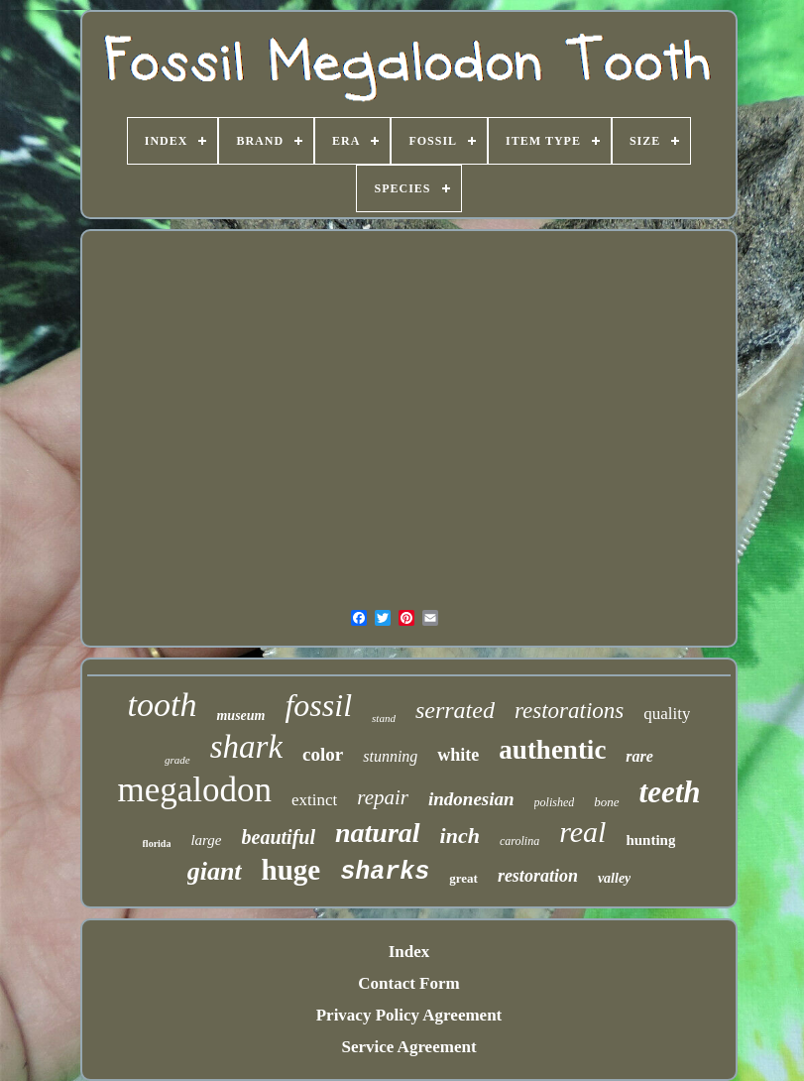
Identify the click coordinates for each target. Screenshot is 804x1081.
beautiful (278, 837)
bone (606, 801)
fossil (318, 705)
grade (177, 760)
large (205, 840)
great (463, 878)
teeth (670, 792)
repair (382, 797)
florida (157, 843)
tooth (162, 704)
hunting (650, 840)
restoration (538, 876)
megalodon (194, 790)
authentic (552, 750)
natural (377, 832)
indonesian (471, 798)
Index (409, 951)
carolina (519, 841)
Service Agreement (408, 1046)
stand (384, 718)
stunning (390, 756)
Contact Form (408, 983)
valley (614, 878)
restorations (569, 710)
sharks (384, 872)
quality (666, 713)
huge (291, 870)
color (322, 754)
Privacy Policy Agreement (409, 1015)
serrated (455, 710)
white (458, 755)
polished (554, 802)
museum (240, 715)
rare (639, 756)
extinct (314, 799)
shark (246, 747)
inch (460, 835)
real (582, 831)
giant (214, 871)
